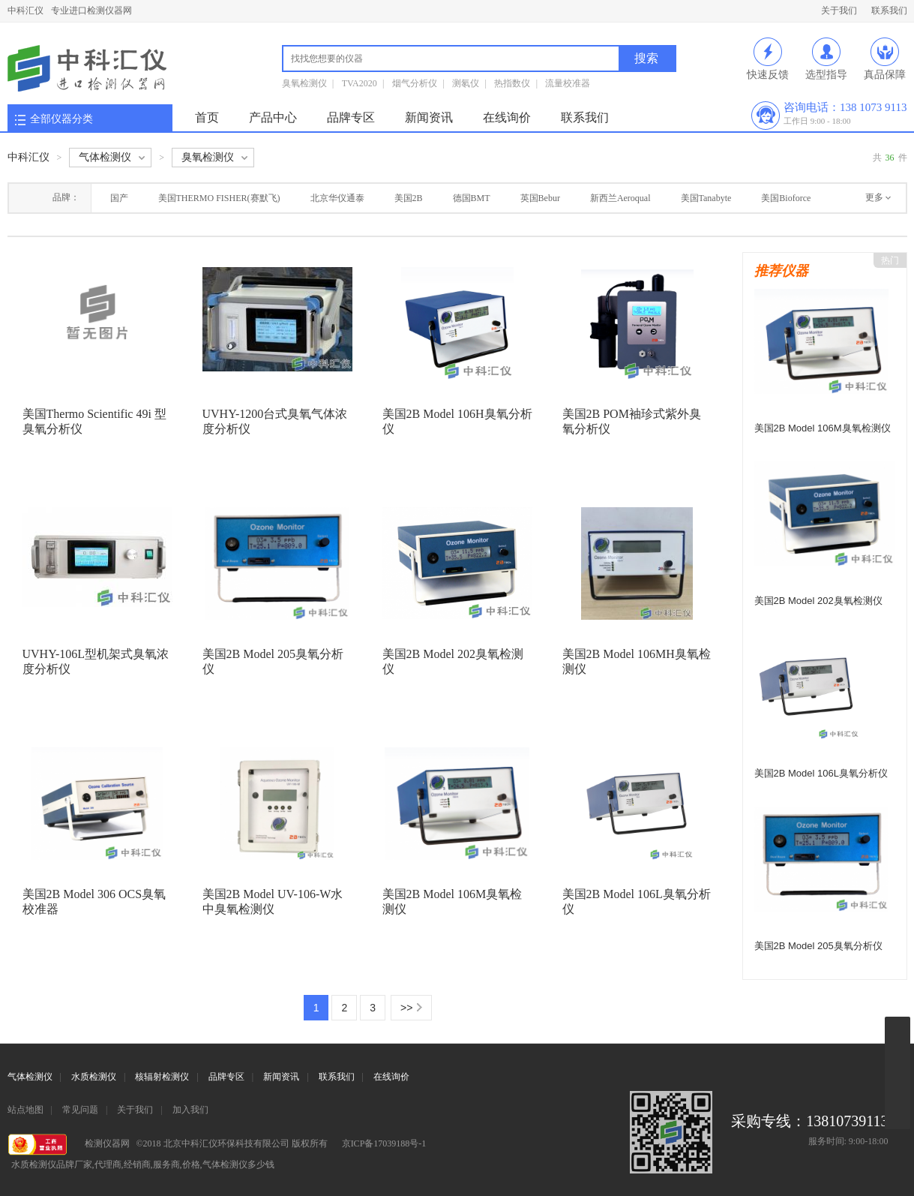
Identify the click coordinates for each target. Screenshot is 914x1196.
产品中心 (273, 117)
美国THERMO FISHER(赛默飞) (219, 198)
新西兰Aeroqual (620, 198)
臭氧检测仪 (304, 83)
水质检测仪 (93, 1076)
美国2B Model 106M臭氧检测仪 (822, 428)
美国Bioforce (786, 198)
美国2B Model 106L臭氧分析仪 (821, 773)
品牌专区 (351, 117)
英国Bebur (540, 198)
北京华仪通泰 (337, 198)
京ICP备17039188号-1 (384, 1143)
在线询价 (507, 117)
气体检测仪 (29, 1076)
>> (406, 1008)
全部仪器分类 (61, 119)
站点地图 (25, 1109)
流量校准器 (567, 83)
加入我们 (190, 1109)
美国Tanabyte (706, 198)
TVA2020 (359, 83)
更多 (874, 197)
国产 (119, 198)
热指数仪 (512, 83)
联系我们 (889, 10)
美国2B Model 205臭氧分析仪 (818, 945)
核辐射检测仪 (162, 1076)
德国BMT (471, 198)
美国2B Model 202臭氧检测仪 (818, 600)
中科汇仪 (25, 10)
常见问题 (80, 1109)
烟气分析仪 (414, 83)
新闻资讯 (429, 117)
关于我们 (839, 10)
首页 (207, 117)
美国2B (408, 198)
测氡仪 (465, 83)
